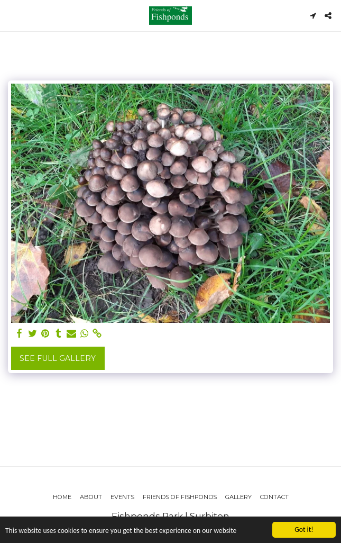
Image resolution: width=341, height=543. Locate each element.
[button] (12, 15)
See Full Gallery (58, 358)
